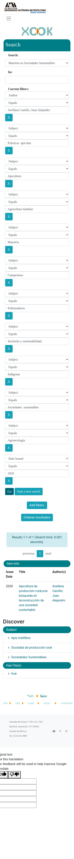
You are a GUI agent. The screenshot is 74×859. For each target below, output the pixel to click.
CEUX (47, 703)
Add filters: (36, 505)
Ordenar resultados (37, 517)
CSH (5, 703)
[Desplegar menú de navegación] (8, 18)
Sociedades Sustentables (29, 657)
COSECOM (66, 703)
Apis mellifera (20, 638)
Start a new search (28, 491)
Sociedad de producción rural (31, 647)
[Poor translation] (14, 774)
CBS (17, 703)
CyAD (31, 703)
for (10, 72)
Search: (13, 55)
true (14, 673)
